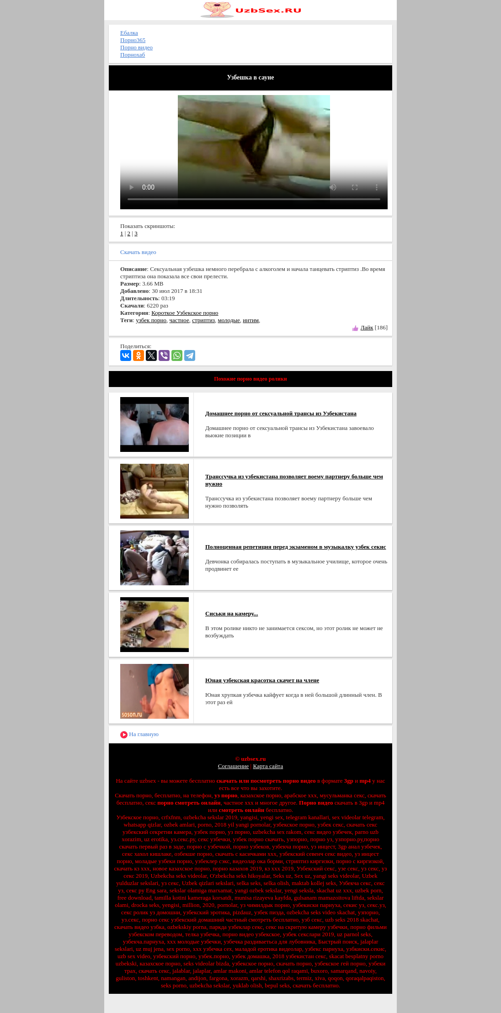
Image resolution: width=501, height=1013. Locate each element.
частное (179, 320)
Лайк (367, 327)
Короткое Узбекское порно (184, 312)
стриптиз (203, 320)
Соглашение (233, 766)
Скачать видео (138, 252)
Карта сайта (268, 766)
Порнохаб (132, 54)
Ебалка (129, 32)
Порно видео (136, 47)
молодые (229, 320)
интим (251, 320)
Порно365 (132, 40)
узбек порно (151, 320)
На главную (139, 734)
